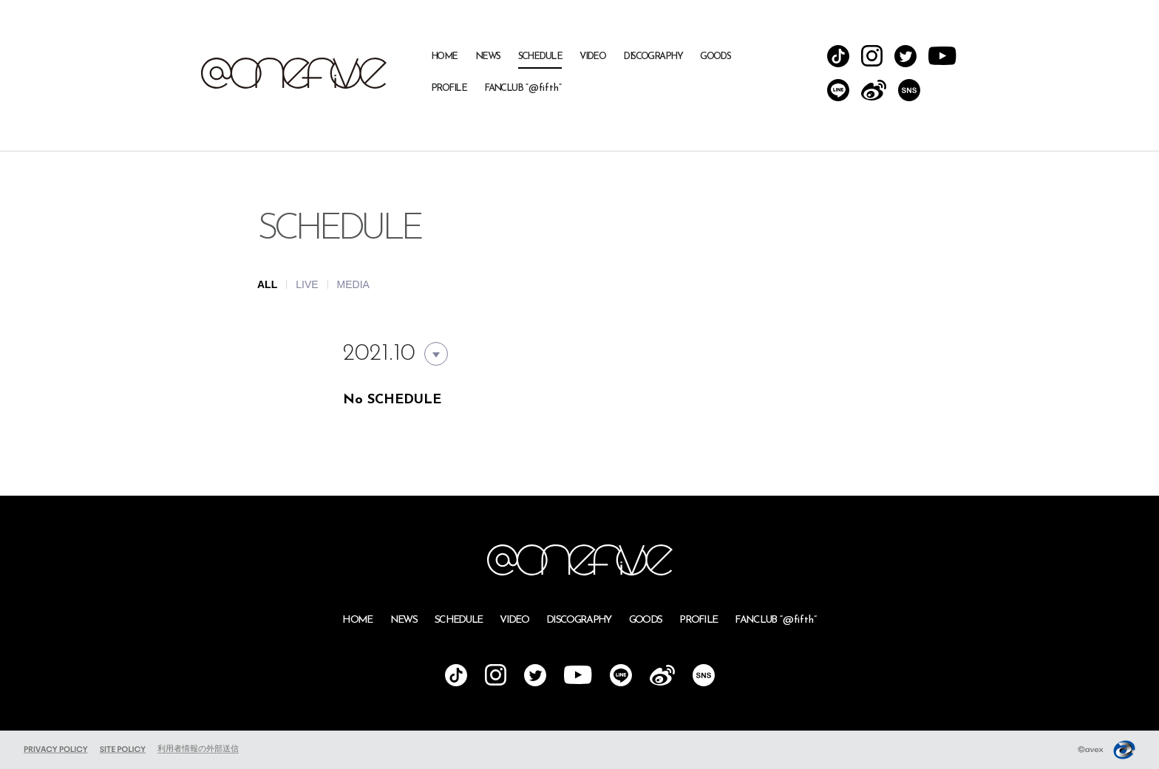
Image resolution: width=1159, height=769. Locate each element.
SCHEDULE (540, 56)
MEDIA (353, 284)
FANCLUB (523, 88)
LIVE (307, 284)
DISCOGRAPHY (652, 56)
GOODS (715, 56)
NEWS (487, 56)
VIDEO (592, 56)
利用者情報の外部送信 (198, 748)
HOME (444, 56)
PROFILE (448, 88)
